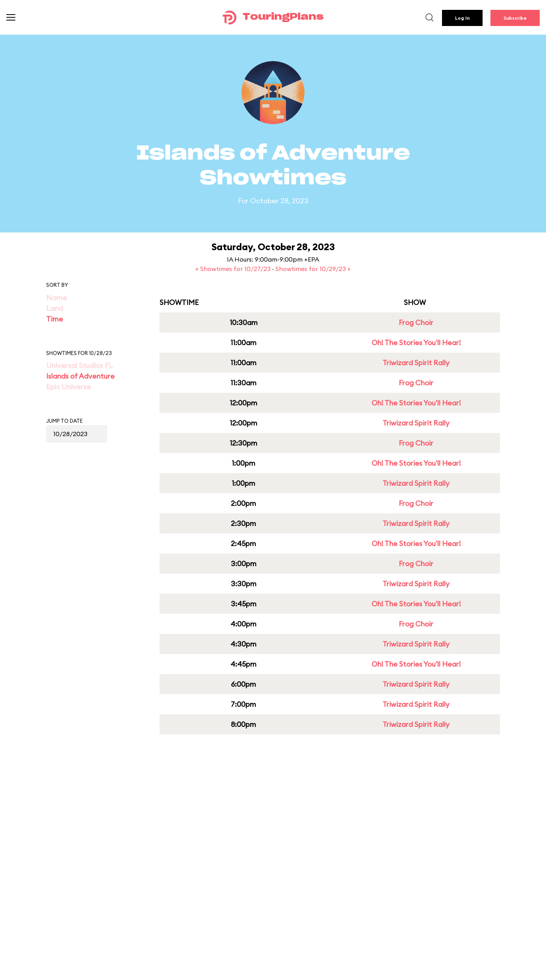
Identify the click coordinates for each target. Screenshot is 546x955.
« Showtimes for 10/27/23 (233, 269)
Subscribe (515, 18)
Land (54, 308)
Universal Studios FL (79, 365)
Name (56, 297)
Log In (462, 18)
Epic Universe (68, 386)
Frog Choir (416, 322)
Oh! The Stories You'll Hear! (416, 342)
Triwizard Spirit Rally (416, 362)
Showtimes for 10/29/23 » (313, 269)
